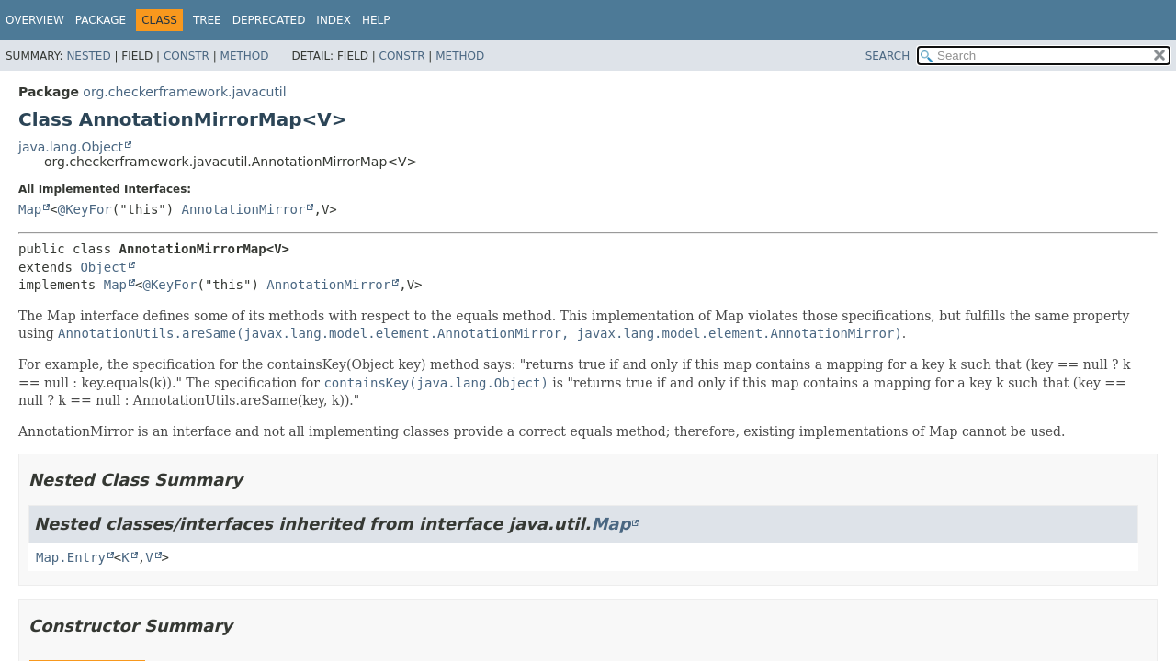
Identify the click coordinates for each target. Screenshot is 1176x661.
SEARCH (887, 56)
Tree (207, 20)
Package (100, 20)
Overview (35, 20)
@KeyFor (85, 209)
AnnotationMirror (244, 209)
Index (333, 20)
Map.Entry (71, 557)
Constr (186, 56)
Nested (88, 56)
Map (29, 209)
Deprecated (269, 20)
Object (103, 267)
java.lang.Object (70, 147)
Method (244, 56)
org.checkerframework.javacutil (184, 91)
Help (376, 20)
